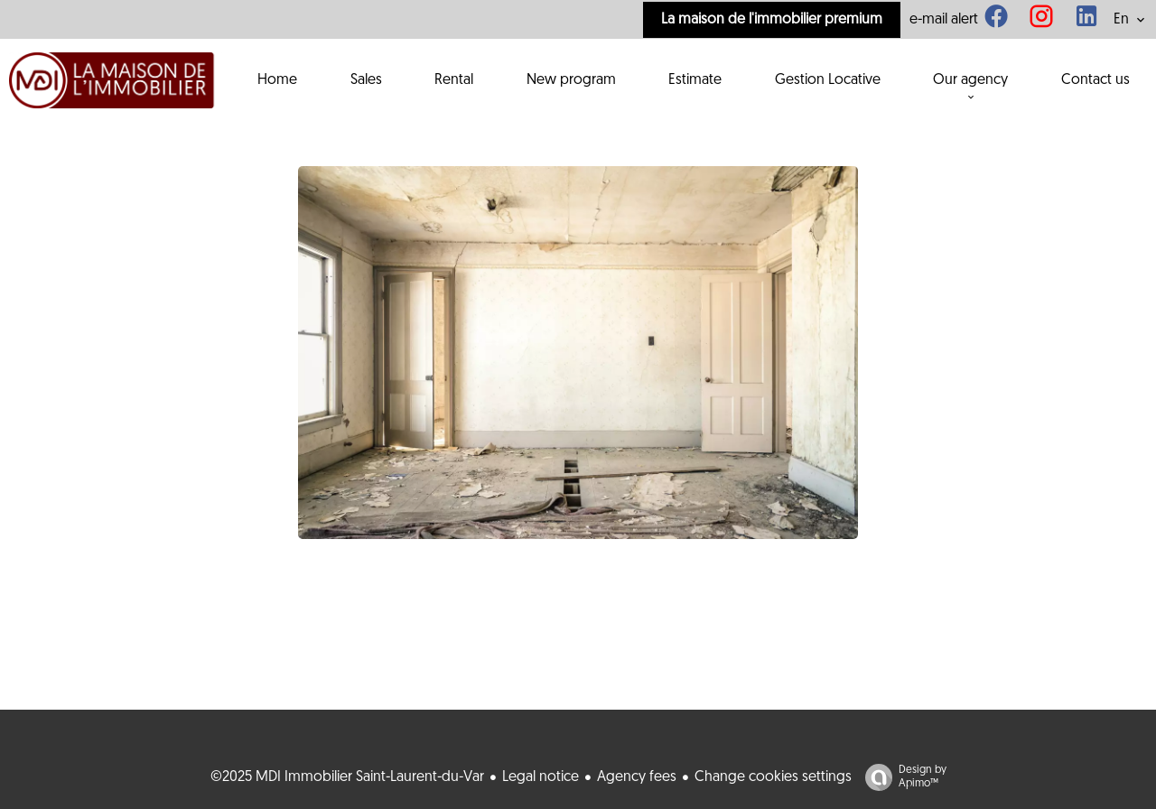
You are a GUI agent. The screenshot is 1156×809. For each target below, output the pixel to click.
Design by (901, 778)
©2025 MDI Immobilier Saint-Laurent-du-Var (347, 777)
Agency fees (636, 777)
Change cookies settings (773, 777)
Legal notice (540, 777)
